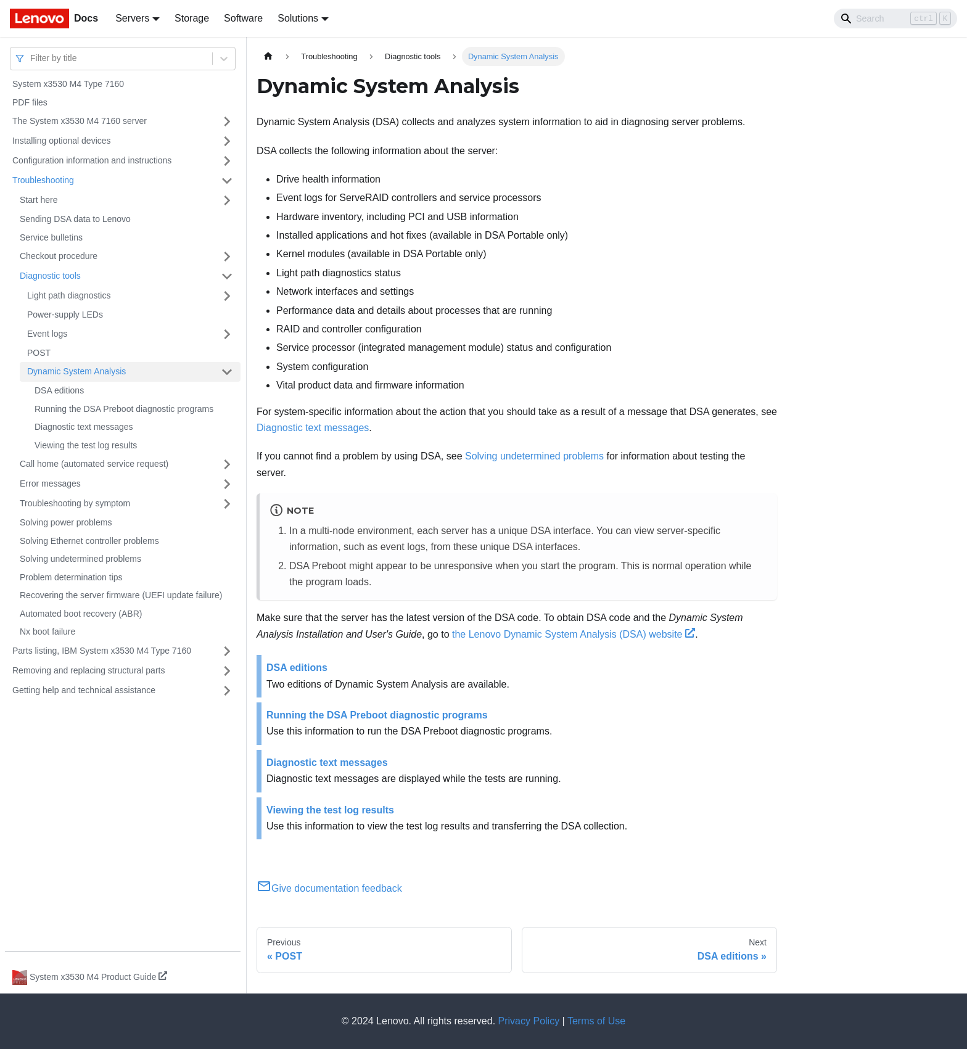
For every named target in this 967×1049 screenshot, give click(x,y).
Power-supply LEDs (65, 314)
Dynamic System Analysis (76, 371)
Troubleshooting (43, 180)
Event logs (47, 334)
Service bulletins (51, 237)
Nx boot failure (47, 631)
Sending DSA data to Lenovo (75, 219)
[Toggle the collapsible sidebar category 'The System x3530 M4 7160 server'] (227, 121)
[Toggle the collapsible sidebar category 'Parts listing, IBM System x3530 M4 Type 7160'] (227, 651)
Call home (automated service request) (94, 464)
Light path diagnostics (68, 295)
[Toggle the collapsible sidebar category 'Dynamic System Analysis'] (227, 372)
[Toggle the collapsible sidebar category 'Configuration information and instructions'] (227, 161)
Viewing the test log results (86, 445)
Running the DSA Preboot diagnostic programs (124, 409)
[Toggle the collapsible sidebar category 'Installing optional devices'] (227, 141)
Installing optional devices (61, 141)
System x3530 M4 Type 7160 (68, 84)
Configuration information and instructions (91, 160)
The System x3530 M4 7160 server (79, 121)
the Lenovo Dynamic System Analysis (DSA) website (573, 634)
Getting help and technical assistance (83, 690)
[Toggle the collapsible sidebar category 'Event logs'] (227, 334)
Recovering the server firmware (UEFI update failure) (121, 595)
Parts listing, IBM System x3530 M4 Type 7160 (101, 651)
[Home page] (268, 56)
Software (243, 18)
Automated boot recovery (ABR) (81, 614)
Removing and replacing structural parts (88, 670)
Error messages (50, 483)
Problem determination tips (71, 577)
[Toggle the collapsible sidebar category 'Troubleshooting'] (227, 181)
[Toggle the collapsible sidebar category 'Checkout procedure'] (227, 256)
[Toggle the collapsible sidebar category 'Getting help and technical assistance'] (227, 691)
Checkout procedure (58, 256)
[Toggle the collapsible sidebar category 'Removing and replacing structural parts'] (227, 671)
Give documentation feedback (329, 888)
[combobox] (31, 58)
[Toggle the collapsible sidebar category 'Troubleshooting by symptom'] (227, 504)
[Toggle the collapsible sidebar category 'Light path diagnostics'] (227, 296)
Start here (38, 200)
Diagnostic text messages (84, 427)
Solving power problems (66, 522)
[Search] (895, 18)
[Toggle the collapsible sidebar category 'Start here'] (227, 200)
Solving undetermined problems (80, 559)
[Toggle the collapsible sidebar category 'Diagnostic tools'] (227, 276)
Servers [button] (132, 18)
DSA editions (59, 390)
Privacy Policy (529, 1021)
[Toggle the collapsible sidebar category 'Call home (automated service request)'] (227, 464)
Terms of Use (596, 1021)
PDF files (29, 102)
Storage (192, 18)
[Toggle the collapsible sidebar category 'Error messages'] (227, 484)
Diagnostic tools (50, 276)
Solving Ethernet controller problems (89, 541)
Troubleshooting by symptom (75, 503)
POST (39, 353)
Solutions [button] (298, 18)
